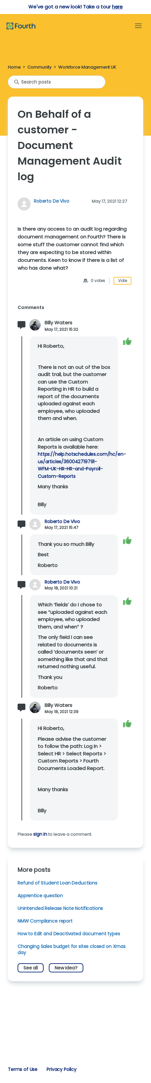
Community (39, 67)
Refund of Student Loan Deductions (57, 883)
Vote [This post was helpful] (122, 280)
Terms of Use (22, 1069)
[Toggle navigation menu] (138, 26)
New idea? (66, 968)
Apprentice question (40, 895)
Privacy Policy (61, 1069)
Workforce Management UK (87, 67)
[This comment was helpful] (127, 341)
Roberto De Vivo (51, 201)
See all (30, 968)
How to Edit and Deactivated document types (69, 933)
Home (14, 67)
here (117, 6)
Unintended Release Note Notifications (60, 908)
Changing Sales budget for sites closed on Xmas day (72, 949)
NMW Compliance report (45, 921)
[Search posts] (56, 81)
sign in (40, 834)
